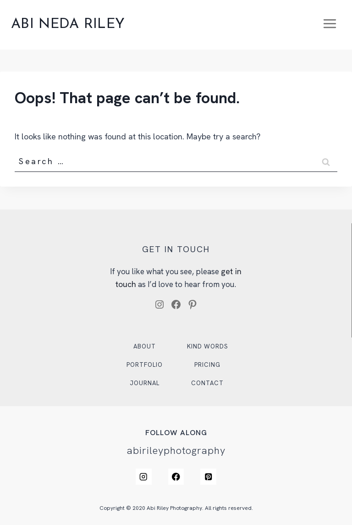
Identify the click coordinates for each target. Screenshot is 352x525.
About (144, 346)
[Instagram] (143, 476)
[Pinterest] (209, 476)
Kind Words (208, 346)
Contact (208, 383)
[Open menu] (329, 25)
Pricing (208, 364)
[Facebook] (176, 476)
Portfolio (144, 364)
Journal (144, 383)
